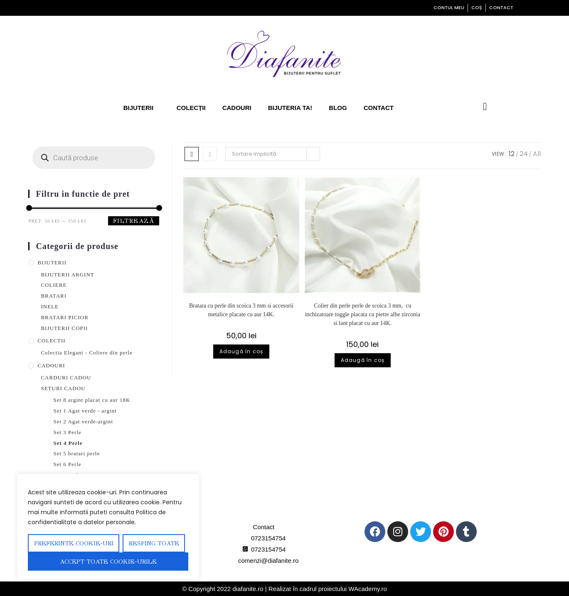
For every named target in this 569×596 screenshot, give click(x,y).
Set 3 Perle (71, 432)
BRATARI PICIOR (67, 317)
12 (512, 154)
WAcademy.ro (388, 589)
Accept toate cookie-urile (108, 561)
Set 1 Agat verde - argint (93, 410)
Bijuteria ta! (294, 108)
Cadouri (238, 108)
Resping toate (154, 543)
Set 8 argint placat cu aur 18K (102, 400)
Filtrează (134, 221)
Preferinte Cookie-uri (73, 543)
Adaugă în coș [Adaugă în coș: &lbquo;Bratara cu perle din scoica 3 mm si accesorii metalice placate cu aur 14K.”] (241, 351)
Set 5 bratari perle (83, 453)
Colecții (190, 108)
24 (524, 154)
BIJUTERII (54, 262)
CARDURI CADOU (68, 377)
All (537, 154)
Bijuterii (136, 107)
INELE (51, 306)
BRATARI (55, 295)
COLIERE (55, 285)
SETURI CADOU (65, 388)
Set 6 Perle (71, 464)
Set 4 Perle (71, 443)
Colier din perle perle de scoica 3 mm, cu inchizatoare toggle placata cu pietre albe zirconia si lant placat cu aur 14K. (362, 319)
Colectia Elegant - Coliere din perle (99, 352)
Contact (386, 108)
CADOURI (52, 365)
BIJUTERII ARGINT (71, 274)
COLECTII (53, 340)
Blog (345, 108)
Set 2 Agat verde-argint (91, 421)
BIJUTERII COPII (68, 328)
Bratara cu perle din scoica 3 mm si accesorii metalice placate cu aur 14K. (241, 310)
